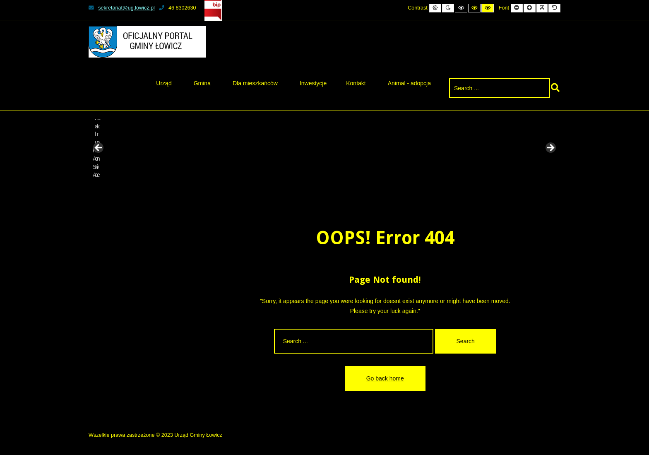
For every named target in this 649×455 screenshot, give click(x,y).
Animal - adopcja (409, 83)
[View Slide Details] (120, 150)
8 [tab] (358, 190)
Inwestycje (313, 83)
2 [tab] (300, 190)
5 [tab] (329, 190)
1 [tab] (291, 190)
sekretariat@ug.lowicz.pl (122, 8)
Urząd (163, 83)
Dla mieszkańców (255, 83)
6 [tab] (339, 190)
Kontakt (355, 83)
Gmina (202, 83)
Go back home (385, 378)
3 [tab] (310, 190)
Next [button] (550, 148)
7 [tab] (348, 190)
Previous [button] (99, 148)
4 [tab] (319, 190)
